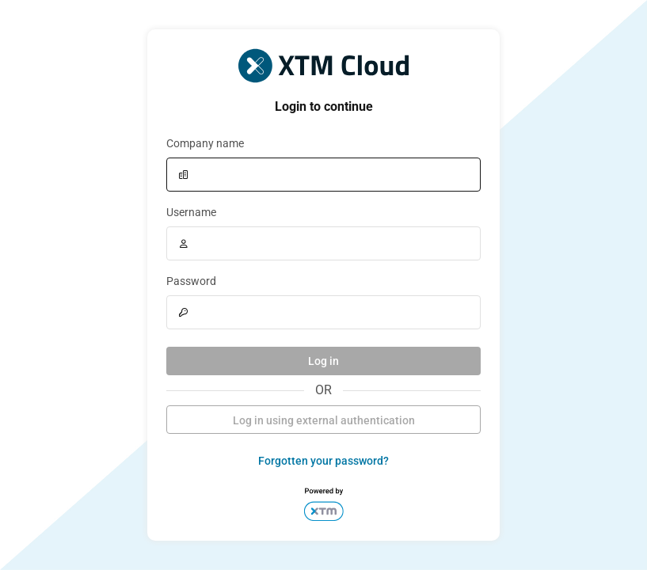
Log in (323, 361)
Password (191, 281)
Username (191, 212)
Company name (205, 143)
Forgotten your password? (323, 460)
